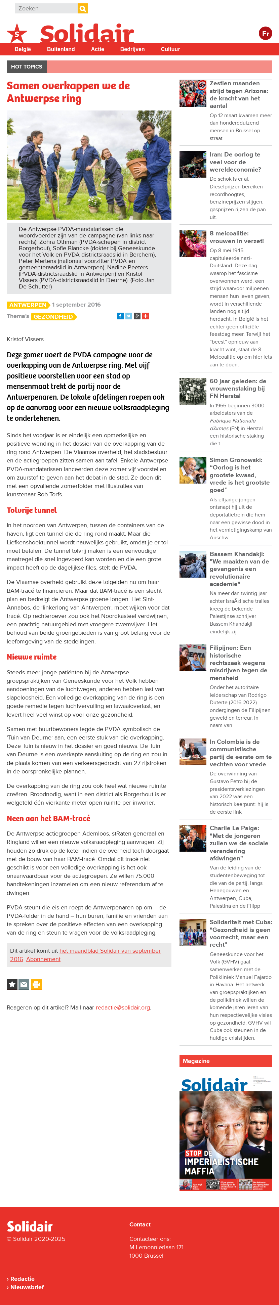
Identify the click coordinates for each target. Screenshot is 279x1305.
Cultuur (170, 49)
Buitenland (61, 49)
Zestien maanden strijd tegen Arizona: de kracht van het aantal (239, 95)
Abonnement (43, 959)
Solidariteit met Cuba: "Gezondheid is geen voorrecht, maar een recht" (241, 933)
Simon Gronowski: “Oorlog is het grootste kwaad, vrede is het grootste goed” (240, 475)
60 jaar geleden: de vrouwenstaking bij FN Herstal (238, 388)
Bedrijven (132, 49)
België (23, 49)
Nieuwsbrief (27, 1287)
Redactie (22, 1278)
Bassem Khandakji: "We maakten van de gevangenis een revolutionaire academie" (239, 569)
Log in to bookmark (12, 984)
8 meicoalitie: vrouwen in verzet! (237, 237)
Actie (97, 49)
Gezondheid (53, 316)
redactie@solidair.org (123, 1007)
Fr (265, 34)
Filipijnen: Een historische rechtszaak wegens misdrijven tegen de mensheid (239, 663)
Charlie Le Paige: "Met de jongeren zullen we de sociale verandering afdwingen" (239, 843)
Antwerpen (27, 305)
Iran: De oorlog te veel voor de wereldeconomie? (235, 162)
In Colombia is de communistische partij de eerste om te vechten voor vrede (241, 753)
